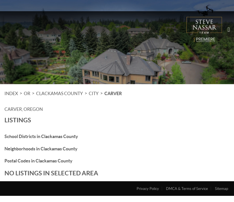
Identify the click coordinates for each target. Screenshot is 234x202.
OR (27, 93)
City (94, 93)
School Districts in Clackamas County (41, 136)
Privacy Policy (148, 189)
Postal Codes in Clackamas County (38, 160)
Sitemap (221, 189)
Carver (113, 93)
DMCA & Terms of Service (187, 189)
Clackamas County (59, 93)
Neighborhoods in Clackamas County (41, 148)
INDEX (11, 93)
